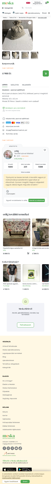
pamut (21, 130)
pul (26, 130)
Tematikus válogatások (11, 364)
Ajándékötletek (8, 360)
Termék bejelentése (11, 110)
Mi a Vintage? (7, 381)
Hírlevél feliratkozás (10, 346)
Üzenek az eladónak (36, 200)
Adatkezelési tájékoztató (12, 429)
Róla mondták (25, 172)
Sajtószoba (6, 419)
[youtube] (16, 448)
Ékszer (44, 13)
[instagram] (8, 448)
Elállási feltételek (9, 426)
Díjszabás (6, 391)
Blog (4, 357)
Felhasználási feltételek (11, 422)
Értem (25, 481)
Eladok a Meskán (9, 384)
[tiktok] (20, 448)
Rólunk (5, 412)
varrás (15, 134)
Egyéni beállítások (11, 481)
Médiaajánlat (7, 395)
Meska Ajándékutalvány (11, 350)
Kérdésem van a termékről (13, 108)
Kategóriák (7, 367)
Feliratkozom (25, 325)
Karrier (5, 415)
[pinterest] (12, 448)
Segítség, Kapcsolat (10, 398)
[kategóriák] (7, 8)
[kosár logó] (46, 3)
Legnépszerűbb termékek (12, 353)
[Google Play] (9, 470)
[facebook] (4, 448)
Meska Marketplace (10, 388)
